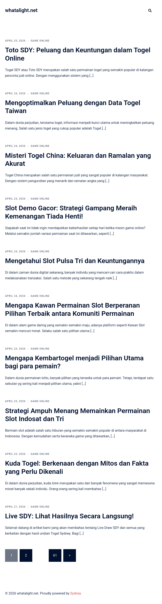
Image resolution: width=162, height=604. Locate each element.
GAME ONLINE (40, 40)
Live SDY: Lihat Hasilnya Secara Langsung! (69, 516)
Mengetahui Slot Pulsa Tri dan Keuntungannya (74, 261)
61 (55, 555)
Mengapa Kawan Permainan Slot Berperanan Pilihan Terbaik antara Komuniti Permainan (72, 309)
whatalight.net (21, 10)
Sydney (75, 593)
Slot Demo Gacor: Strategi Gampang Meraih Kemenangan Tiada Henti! (71, 212)
